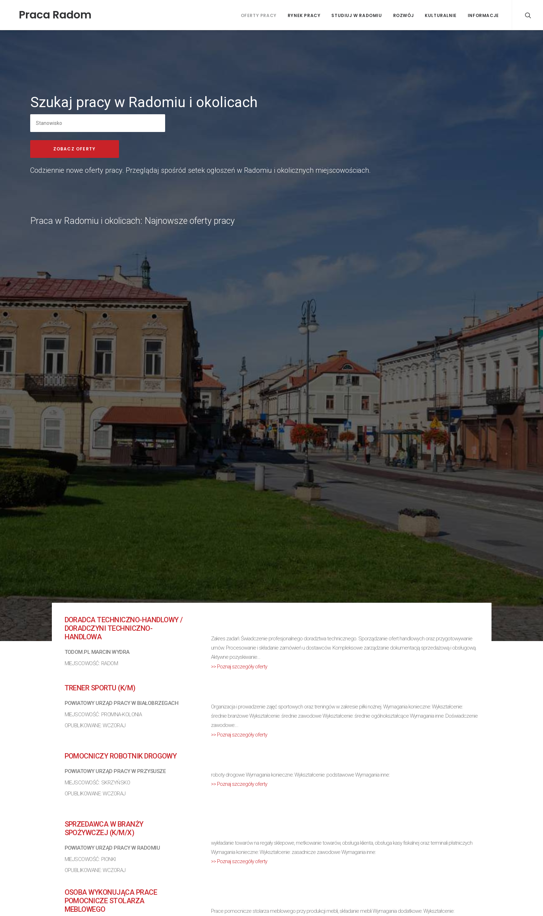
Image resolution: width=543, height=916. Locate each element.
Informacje (483, 15)
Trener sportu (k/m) (100, 688)
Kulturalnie (441, 15)
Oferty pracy (259, 15)
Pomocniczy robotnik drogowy (121, 756)
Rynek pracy (304, 15)
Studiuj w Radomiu (356, 15)
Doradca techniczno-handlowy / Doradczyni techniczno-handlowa (124, 628)
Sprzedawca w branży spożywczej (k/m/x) (104, 828)
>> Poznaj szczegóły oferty (239, 666)
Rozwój (403, 15)
